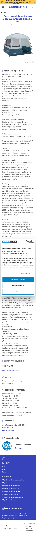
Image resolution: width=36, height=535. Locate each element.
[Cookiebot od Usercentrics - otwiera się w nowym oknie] (26, 241)
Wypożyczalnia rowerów (10, 483)
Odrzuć (18, 292)
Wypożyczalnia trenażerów (11, 494)
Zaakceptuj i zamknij (18, 279)
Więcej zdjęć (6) (29, 62)
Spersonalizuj (18, 285)
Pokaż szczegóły (24, 273)
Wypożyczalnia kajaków (10, 488)
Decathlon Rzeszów (18, 25)
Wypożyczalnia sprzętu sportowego (14, 480)
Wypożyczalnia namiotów (11, 485)
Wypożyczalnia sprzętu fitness (12, 497)
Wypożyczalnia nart (9, 500)
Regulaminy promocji (8, 518)
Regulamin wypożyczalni (11, 371)
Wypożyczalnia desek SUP (11, 491)
